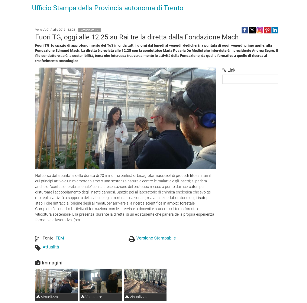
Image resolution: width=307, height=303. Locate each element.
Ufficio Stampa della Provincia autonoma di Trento (107, 8)
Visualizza (47, 297)
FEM (60, 238)
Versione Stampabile (156, 238)
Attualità (51, 247)
